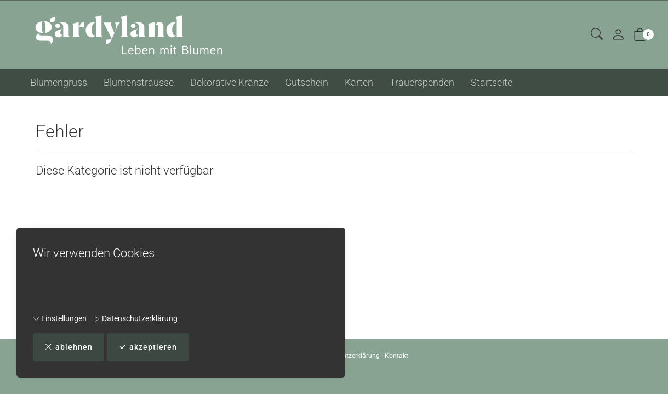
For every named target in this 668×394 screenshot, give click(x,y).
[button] (597, 35)
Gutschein (306, 82)
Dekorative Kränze (229, 82)
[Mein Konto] (618, 35)
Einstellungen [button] (60, 318)
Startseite (491, 82)
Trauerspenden (422, 82)
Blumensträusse (139, 82)
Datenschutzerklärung (136, 318)
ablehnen (68, 347)
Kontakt (396, 356)
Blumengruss (58, 82)
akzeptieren (147, 347)
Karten (359, 82)
